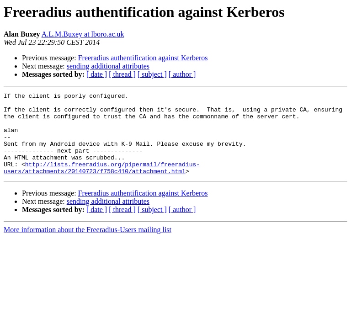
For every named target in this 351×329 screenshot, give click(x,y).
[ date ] (96, 74)
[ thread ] (122, 74)
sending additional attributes (108, 66)
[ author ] (182, 74)
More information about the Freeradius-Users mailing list (87, 246)
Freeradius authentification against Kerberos (143, 58)
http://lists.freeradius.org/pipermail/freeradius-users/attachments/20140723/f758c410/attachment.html (102, 183)
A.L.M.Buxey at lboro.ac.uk (83, 34)
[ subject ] (152, 74)
